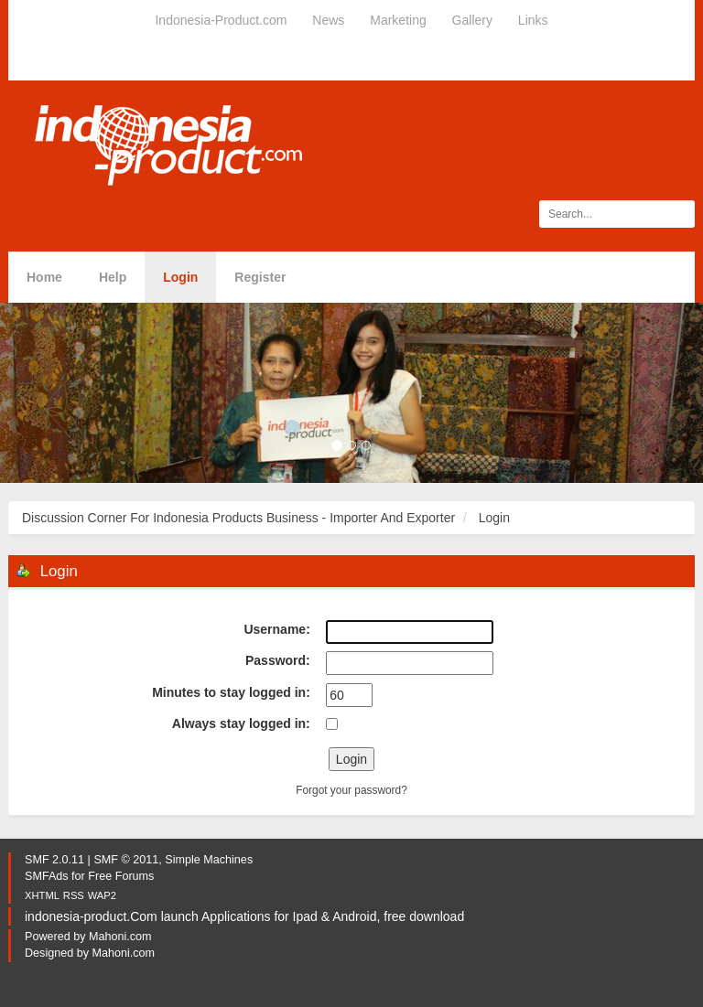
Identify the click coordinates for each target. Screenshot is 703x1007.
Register (260, 277)
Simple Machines (209, 859)
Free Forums (121, 876)
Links (533, 20)
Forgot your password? (351, 790)
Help (112, 277)
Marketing (398, 20)
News (328, 20)
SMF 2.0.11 (54, 859)
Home (44, 277)
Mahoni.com (120, 936)
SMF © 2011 (125, 859)
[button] (52, 393)
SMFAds (47, 876)
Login (180, 277)
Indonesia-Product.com (221, 20)
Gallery (472, 20)
